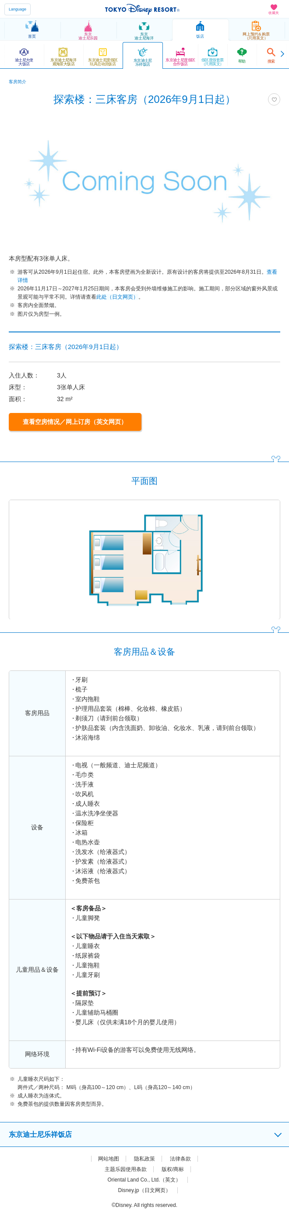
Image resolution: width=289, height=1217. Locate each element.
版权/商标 (173, 1169)
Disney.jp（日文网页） (144, 1190)
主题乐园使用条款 (126, 1169)
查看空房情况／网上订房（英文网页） (75, 421)
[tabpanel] (144, 181)
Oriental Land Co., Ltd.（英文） (144, 1180)
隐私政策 (144, 1159)
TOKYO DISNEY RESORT (142, 9)
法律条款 (180, 1159)
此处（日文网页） (117, 297)
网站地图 (108, 1159)
